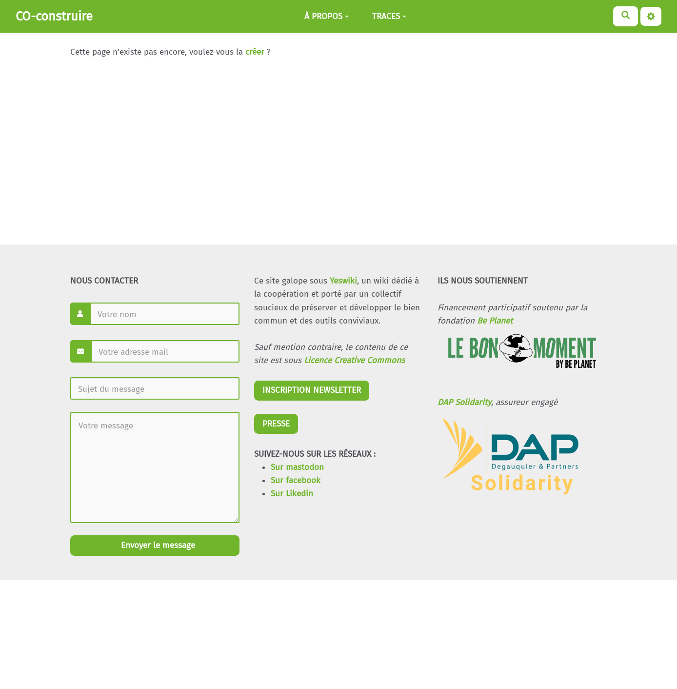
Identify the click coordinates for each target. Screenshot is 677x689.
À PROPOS (326, 16)
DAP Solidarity (464, 402)
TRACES (389, 16)
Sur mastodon (297, 467)
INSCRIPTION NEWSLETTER (311, 390)
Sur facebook (295, 480)
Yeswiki (343, 281)
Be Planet (495, 321)
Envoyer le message (157, 545)
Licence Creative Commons (354, 360)
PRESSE (276, 424)
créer (254, 52)
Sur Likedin (292, 493)
